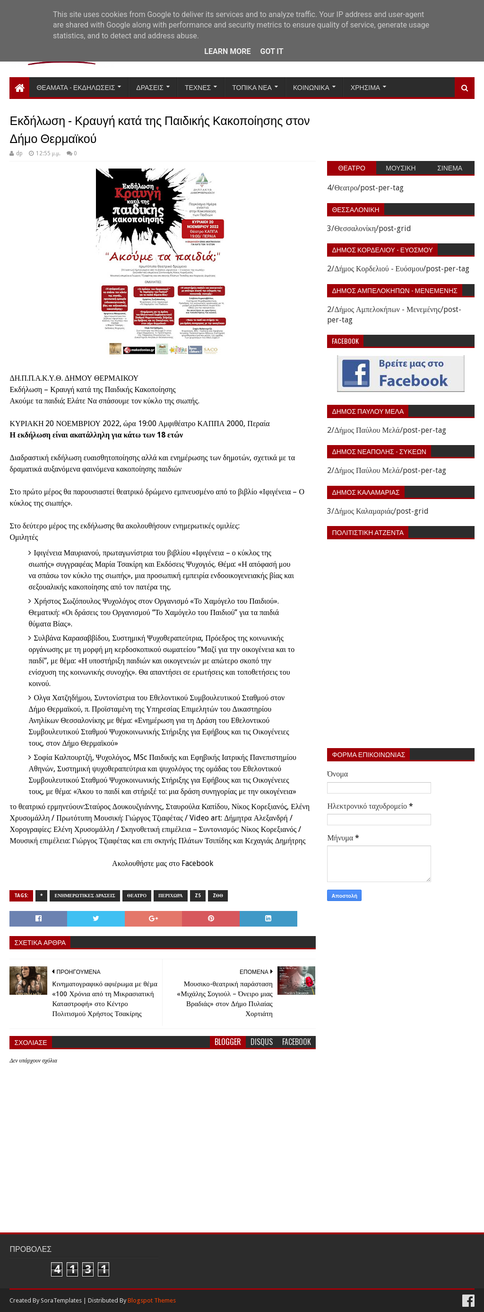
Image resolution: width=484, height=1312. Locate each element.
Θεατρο (137, 895)
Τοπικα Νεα (252, 87)
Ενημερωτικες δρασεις (84, 895)
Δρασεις (150, 87)
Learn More (227, 51)
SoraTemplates (61, 1300)
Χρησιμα (365, 87)
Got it (271, 51)
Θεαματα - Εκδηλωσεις (75, 87)
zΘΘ (218, 895)
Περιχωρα (170, 895)
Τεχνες (198, 87)
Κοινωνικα (311, 87)
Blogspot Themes (152, 1300)
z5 (198, 895)
